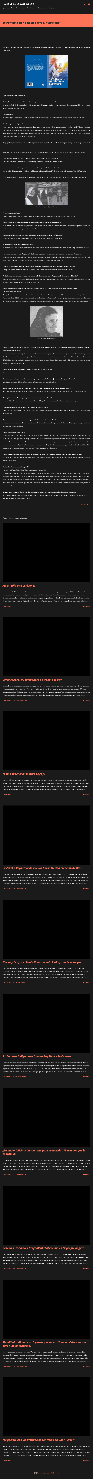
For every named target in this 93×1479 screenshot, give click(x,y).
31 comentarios (20, 1174)
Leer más (86, 606)
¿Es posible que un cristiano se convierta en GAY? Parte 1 (39, 1440)
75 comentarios (20, 889)
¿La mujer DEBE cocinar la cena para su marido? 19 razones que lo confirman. (44, 1152)
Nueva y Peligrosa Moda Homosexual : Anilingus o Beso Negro (42, 962)
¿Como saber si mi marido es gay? (24, 774)
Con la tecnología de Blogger (46, 1473)
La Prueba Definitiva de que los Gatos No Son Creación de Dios (42, 868)
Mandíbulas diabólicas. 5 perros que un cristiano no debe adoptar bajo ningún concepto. (44, 1343)
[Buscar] (84, 4)
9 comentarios (19, 1077)
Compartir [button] (83, 504)
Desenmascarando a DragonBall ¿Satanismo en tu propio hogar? (43, 1248)
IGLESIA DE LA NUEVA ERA (18, 4)
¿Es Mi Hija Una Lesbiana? (19, 585)
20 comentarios (20, 1366)
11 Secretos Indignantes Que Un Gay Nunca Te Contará (37, 1056)
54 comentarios (20, 700)
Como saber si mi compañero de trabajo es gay (32, 679)
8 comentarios (19, 983)
